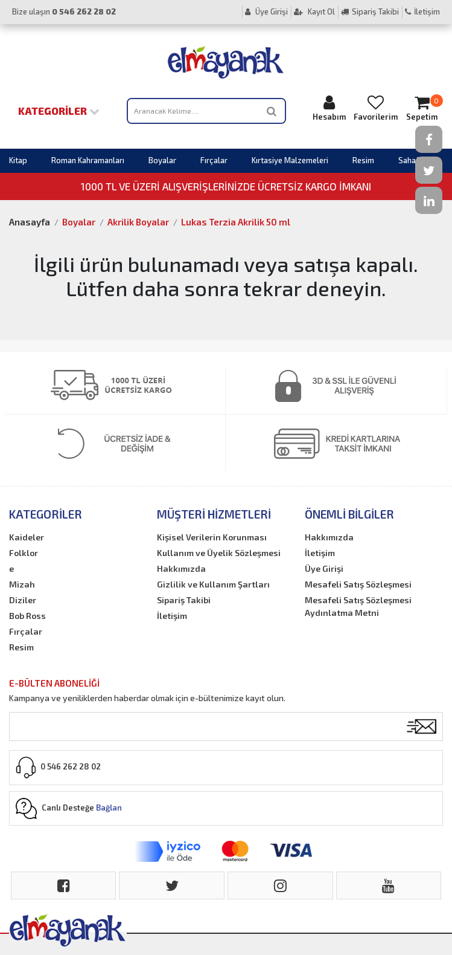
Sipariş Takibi (370, 11)
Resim (363, 160)
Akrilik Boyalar (138, 221)
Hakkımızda (181, 568)
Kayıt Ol (314, 11)
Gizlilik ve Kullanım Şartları (213, 584)
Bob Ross (27, 615)
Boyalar (162, 160)
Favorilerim (376, 107)
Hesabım (329, 107)
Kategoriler (59, 111)
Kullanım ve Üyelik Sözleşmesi (219, 553)
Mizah (22, 584)
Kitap (18, 160)
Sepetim (422, 107)
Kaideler (26, 537)
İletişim (422, 11)
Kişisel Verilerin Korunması (212, 537)
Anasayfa (29, 221)
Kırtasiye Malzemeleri (290, 160)
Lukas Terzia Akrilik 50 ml (235, 221)
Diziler (22, 600)
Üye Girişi (266, 11)
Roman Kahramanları (87, 160)
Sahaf (408, 160)
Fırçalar (214, 160)
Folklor (23, 553)
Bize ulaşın (64, 11)
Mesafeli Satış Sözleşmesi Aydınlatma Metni (358, 606)
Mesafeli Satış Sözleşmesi (358, 584)
